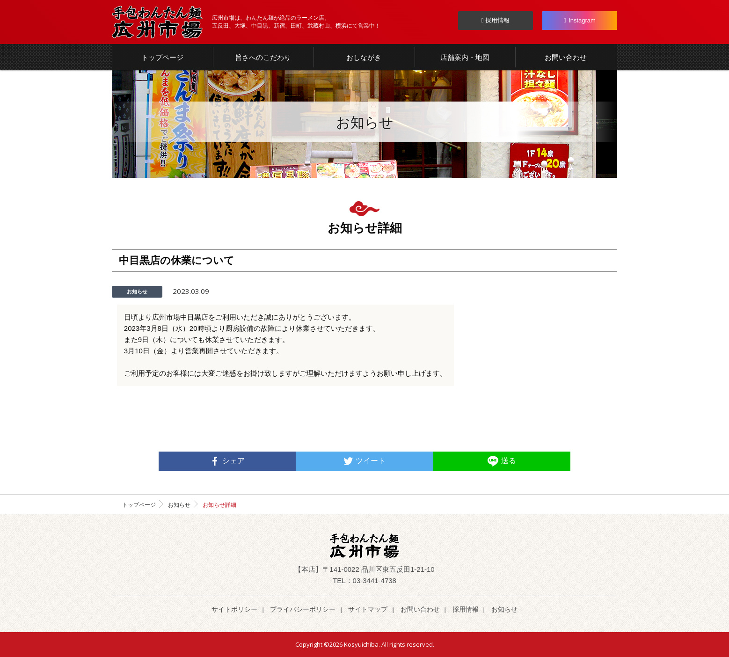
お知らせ (179, 505)
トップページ (139, 505)
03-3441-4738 (374, 580)
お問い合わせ (420, 609)
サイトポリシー (234, 609)
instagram (580, 20)
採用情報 (495, 20)
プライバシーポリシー (302, 609)
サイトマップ (367, 609)
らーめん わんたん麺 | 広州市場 (157, 22)
